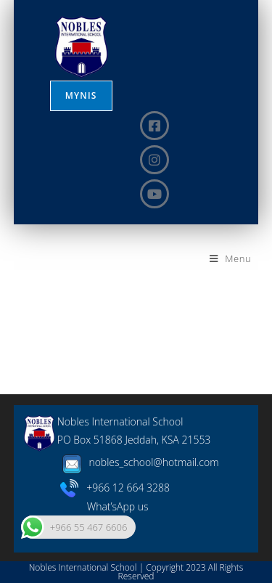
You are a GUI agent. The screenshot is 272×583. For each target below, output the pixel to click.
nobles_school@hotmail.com (138, 462)
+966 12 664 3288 (115, 487)
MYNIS (81, 95)
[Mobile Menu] (231, 258)
